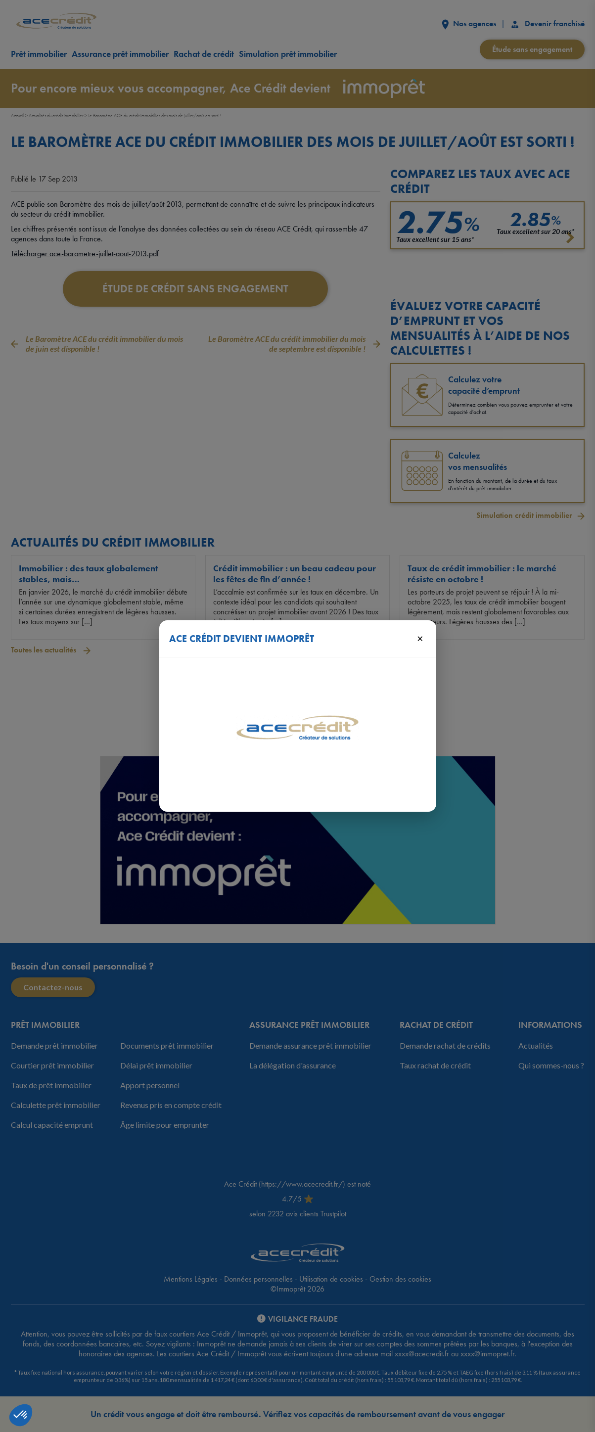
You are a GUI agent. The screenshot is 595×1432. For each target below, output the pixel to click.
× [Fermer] (420, 638)
